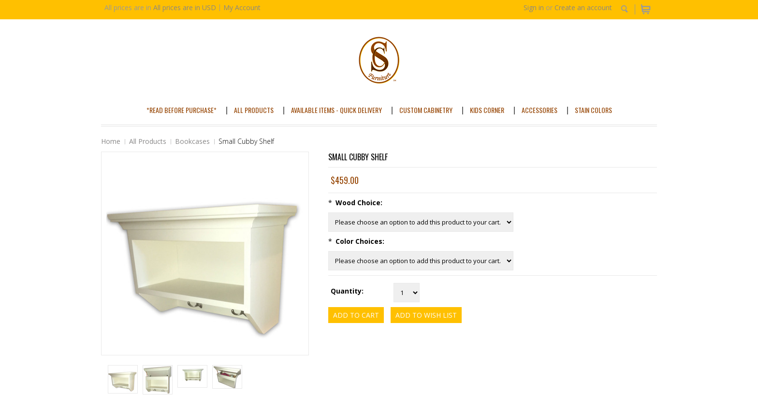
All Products (254, 110)
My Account (242, 7)
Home (110, 141)
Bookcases (192, 141)
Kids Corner (487, 110)
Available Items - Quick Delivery (336, 110)
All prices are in (184, 7)
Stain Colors (593, 110)
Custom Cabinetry (425, 110)
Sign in (534, 7)
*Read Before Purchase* (181, 110)
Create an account (583, 7)
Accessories (539, 110)
